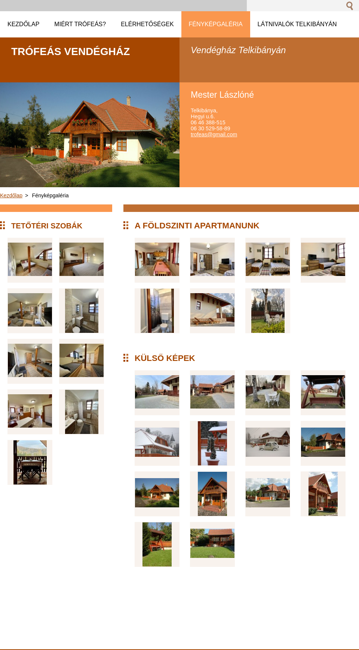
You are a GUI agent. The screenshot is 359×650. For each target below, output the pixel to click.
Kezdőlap (11, 195)
